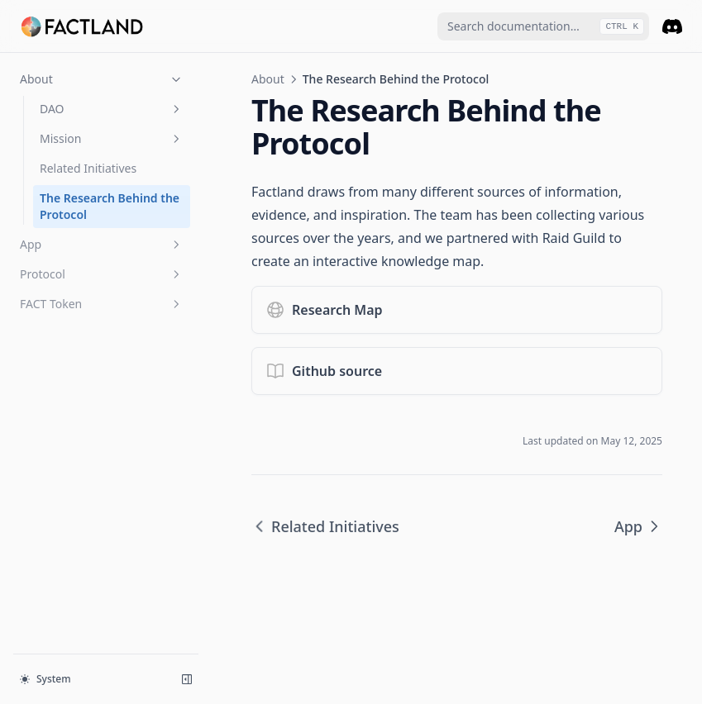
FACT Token (102, 304)
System (45, 679)
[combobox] (543, 26)
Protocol (102, 274)
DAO (112, 109)
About (102, 79)
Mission (112, 138)
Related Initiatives (88, 168)
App (102, 244)
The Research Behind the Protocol (109, 206)
